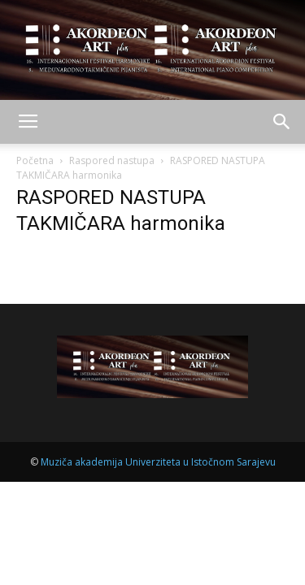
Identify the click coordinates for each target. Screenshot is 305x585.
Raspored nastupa (112, 160)
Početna (35, 160)
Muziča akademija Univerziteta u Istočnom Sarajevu (158, 462)
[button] (282, 122)
